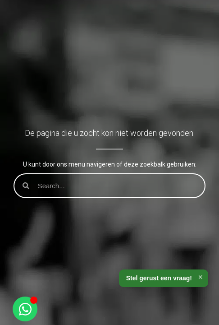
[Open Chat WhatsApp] (25, 309)
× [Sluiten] (200, 277)
